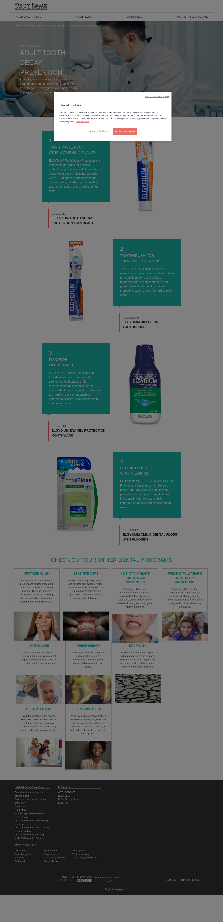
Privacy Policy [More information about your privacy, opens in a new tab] (83, 121)
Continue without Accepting (157, 96)
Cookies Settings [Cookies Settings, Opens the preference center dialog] (98, 131)
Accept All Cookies (125, 131)
